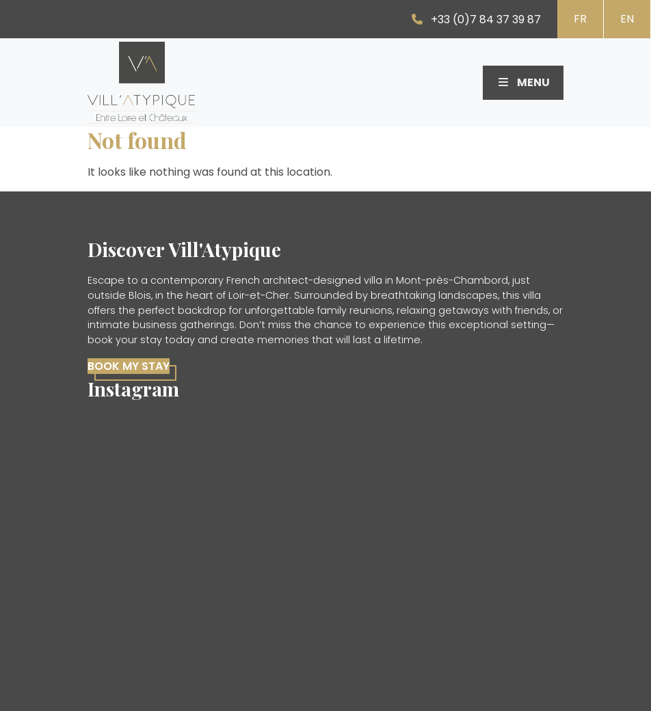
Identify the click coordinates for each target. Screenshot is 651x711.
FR (580, 19)
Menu (523, 82)
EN (627, 19)
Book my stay (129, 366)
